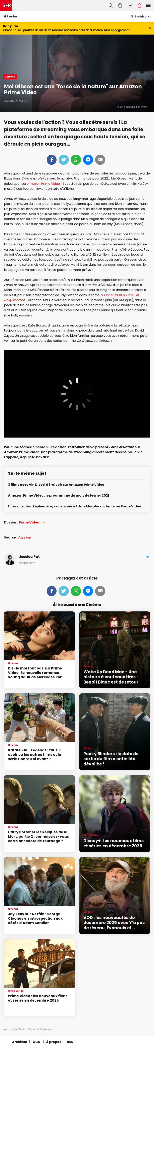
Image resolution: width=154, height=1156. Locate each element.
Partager (52, 160)
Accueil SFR (6, 5)
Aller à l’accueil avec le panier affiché (120, 6)
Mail (100, 160)
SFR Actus (10, 16)
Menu (148, 6)
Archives (19, 1042)
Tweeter (64, 160)
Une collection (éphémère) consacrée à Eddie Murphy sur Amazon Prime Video (74, 506)
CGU (36, 1042)
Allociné (24, 537)
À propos (53, 1042)
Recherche (111, 6)
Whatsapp (76, 160)
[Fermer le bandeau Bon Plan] (149, 28)
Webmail (130, 6)
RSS (70, 1042)
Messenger (88, 160)
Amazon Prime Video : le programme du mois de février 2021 (58, 496)
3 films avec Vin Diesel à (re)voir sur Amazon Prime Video (56, 485)
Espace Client (139, 6)
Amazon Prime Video (43, 183)
